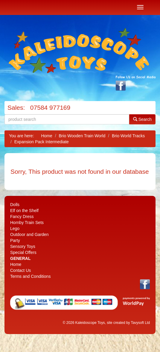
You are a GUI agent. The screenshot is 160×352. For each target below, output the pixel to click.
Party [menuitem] (15, 240)
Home (46, 135)
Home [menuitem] (15, 264)
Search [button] (142, 119)
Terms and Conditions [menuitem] (30, 276)
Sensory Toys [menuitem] (22, 246)
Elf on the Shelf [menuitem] (24, 210)
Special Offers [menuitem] (23, 252)
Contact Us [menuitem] (20, 270)
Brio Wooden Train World (82, 135)
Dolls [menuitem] (14, 204)
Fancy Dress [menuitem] (22, 216)
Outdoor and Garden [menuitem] (29, 234)
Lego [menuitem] (14, 228)
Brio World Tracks (128, 135)
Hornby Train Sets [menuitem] (27, 222)
